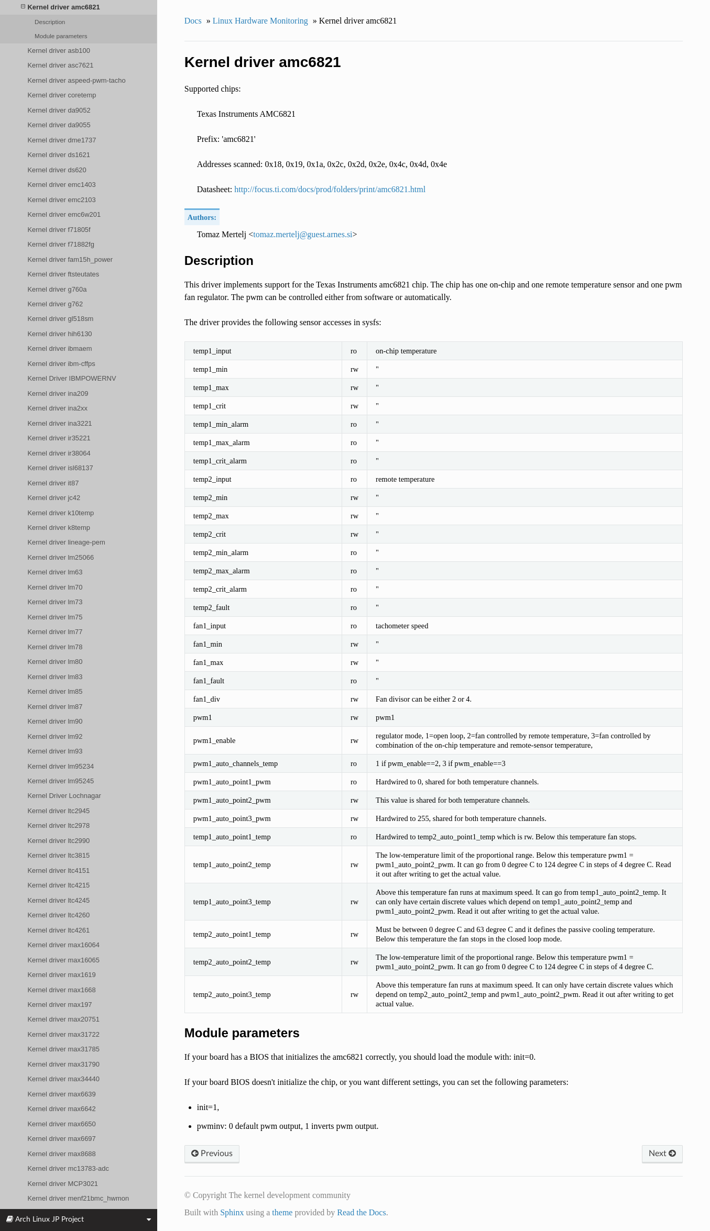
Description (50, 21)
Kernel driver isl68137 (60, 468)
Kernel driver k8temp (58, 527)
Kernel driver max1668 (61, 990)
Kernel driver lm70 (54, 587)
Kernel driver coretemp (61, 95)
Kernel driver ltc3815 (58, 855)
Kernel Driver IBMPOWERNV (71, 378)
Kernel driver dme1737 (61, 140)
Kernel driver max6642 (61, 1109)
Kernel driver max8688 (61, 1154)
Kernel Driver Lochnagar (64, 796)
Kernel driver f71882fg (60, 244)
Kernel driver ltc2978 (58, 825)
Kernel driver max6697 (61, 1139)
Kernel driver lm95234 (60, 766)
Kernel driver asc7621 (60, 65)
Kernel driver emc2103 (61, 200)
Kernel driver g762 (55, 304)
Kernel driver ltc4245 (58, 900)
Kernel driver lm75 (54, 617)
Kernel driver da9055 (58, 125)
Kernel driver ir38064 (58, 453)
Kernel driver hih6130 (59, 334)
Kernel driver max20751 (63, 1019)
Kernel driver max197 (59, 1004)
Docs (193, 20)
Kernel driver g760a (56, 289)
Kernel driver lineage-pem (66, 542)
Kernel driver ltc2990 (58, 841)
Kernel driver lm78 (54, 647)
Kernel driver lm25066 (60, 557)
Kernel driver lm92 (54, 736)
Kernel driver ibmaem (59, 348)
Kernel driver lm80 (54, 662)
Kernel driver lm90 (54, 721)
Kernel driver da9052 (58, 110)
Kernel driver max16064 (63, 945)
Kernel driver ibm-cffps (61, 364)
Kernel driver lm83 (54, 677)
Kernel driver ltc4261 (58, 930)
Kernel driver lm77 (54, 632)
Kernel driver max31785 (63, 1049)
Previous (212, 1153)
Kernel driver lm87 (54, 707)
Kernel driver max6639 (61, 1094)
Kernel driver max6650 (61, 1124)
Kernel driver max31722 (63, 1034)
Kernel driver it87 (53, 483)
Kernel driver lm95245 (60, 781)
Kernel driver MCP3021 (62, 1184)
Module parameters (61, 35)
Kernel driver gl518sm (60, 319)
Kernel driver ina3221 (59, 423)
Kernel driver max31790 (63, 1064)
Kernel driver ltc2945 (58, 811)
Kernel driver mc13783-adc (68, 1168)
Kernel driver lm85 (54, 691)
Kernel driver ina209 (57, 393)
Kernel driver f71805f (58, 230)
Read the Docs (361, 1212)
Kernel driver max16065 (63, 960)
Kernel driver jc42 (53, 498)
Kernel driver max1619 (61, 975)
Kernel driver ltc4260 (58, 915)
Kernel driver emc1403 (61, 184)
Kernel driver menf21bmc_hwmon (78, 1198)
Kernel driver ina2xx (57, 408)
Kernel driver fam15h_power (70, 259)
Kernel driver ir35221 (58, 438)
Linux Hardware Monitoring (260, 20)
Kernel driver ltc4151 (58, 870)
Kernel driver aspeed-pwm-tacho (76, 80)
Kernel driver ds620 (56, 170)
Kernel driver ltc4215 (58, 885)
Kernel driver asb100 (58, 50)
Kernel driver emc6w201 (64, 214)
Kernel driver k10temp (60, 513)
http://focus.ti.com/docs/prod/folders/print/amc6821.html (329, 189)
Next (662, 1153)
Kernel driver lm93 (54, 751)
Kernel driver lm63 (54, 572)
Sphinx (232, 1212)
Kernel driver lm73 (54, 602)
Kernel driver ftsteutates (63, 274)
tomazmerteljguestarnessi (302, 234)
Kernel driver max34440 (63, 1079)
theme (282, 1212)
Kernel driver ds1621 (58, 155)
